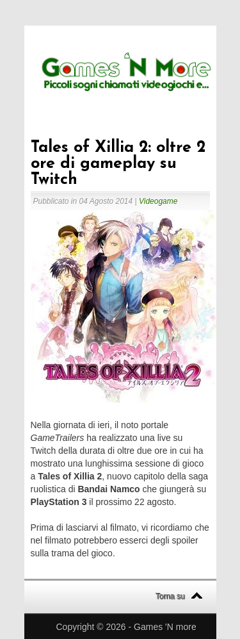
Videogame (158, 201)
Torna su (170, 596)
